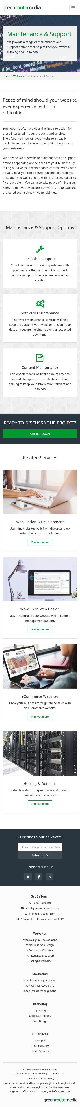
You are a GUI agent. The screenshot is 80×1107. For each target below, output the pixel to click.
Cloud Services (40, 1051)
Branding (40, 1004)
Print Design (40, 1021)
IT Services (40, 1034)
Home (6, 76)
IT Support (40, 1040)
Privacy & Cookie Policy (41, 1078)
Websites (18, 76)
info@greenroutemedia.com (42, 908)
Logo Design (40, 1010)
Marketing (40, 974)
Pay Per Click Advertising (40, 985)
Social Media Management (40, 991)
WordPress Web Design (40, 945)
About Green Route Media (30, 1073)
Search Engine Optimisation (39, 980)
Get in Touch (40, 434)
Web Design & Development (40, 940)
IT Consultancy (40, 1046)
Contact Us (58, 1073)
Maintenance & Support (40, 955)
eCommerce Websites (40, 950)
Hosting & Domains (40, 961)
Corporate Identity (40, 1016)
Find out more (42, 542)
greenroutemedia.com (44, 1069)
